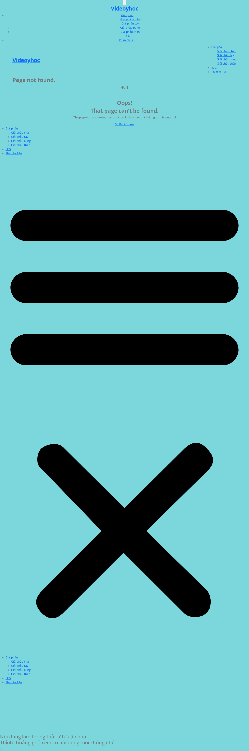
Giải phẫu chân (130, 19)
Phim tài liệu (127, 40)
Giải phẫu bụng (130, 28)
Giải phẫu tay (130, 23)
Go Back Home (124, 124)
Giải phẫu (127, 15)
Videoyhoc (124, 8)
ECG (127, 36)
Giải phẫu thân (130, 32)
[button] (124, 406)
